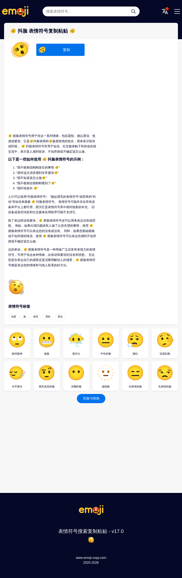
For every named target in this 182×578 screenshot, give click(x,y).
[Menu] (177, 11)
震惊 (47, 316)
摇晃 (35, 316)
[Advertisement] (52, 93)
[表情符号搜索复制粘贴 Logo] (91, 514)
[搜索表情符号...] (133, 11)
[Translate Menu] (165, 11)
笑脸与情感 (91, 398)
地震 (13, 316)
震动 (60, 316)
